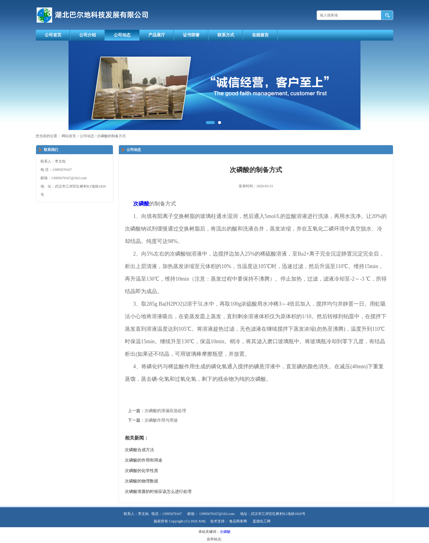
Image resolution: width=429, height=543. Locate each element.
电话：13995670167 (166, 514)
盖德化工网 (262, 521)
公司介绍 (87, 35)
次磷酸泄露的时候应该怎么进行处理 (158, 491)
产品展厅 (156, 35)
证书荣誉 (191, 35)
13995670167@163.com (216, 514)
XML (202, 521)
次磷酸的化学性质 (141, 470)
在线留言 (260, 35)
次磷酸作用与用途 (161, 420)
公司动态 (122, 35)
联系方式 (225, 35)
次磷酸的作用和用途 (143, 460)
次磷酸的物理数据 (141, 481)
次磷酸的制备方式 (111, 136)
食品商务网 (238, 521)
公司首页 (53, 35)
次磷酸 (225, 532)
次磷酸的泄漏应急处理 (165, 411)
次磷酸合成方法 (139, 450)
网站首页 (69, 136)
